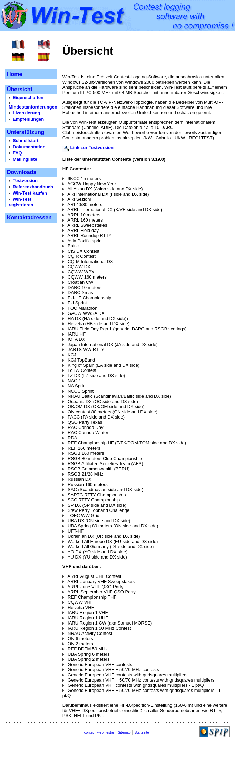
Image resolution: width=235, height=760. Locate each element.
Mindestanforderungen (33, 107)
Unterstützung (25, 132)
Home (14, 74)
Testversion (25, 180)
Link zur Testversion (91, 147)
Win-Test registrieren (21, 202)
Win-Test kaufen (30, 193)
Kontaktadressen (29, 218)
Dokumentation (29, 146)
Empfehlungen (28, 119)
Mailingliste (25, 159)
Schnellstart (25, 140)
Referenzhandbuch (33, 186)
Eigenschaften (28, 97)
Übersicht (19, 89)
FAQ (17, 153)
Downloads (21, 172)
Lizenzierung (26, 112)
